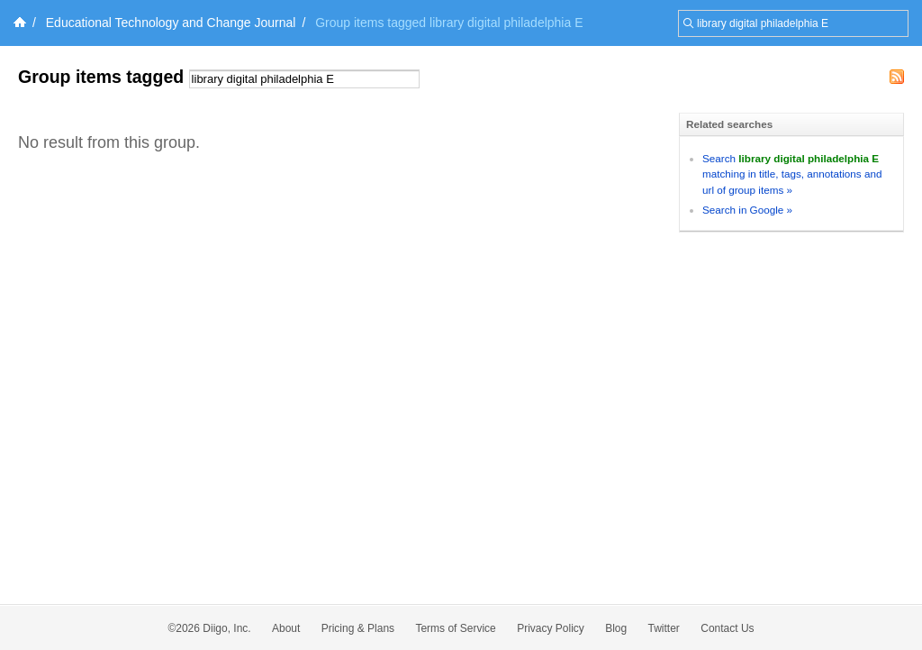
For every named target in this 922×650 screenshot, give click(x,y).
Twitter (664, 628)
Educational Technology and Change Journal (171, 22)
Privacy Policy (550, 628)
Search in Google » (747, 209)
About (286, 628)
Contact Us (727, 628)
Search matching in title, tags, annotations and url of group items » (791, 174)
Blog (616, 628)
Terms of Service (455, 628)
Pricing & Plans (357, 628)
